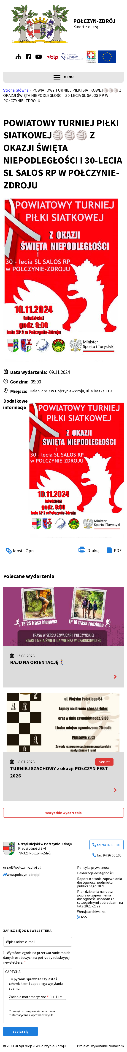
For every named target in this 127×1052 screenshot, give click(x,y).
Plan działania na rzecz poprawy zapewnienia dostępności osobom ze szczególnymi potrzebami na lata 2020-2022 (100, 898)
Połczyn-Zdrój (94, 21)
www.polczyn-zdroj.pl (22, 874)
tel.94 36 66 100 (106, 845)
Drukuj (93, 550)
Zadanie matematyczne (27, 996)
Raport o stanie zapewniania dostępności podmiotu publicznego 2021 (99, 882)
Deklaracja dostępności (95, 873)
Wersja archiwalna (91, 911)
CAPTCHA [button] (13, 971)
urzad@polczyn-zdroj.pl (22, 867)
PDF (118, 550)
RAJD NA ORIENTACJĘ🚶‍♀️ (37, 662)
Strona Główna (16, 90)
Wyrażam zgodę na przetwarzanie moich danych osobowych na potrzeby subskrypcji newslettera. (36, 957)
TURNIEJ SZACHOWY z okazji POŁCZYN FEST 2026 (59, 772)
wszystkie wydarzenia (63, 812)
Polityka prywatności (93, 867)
